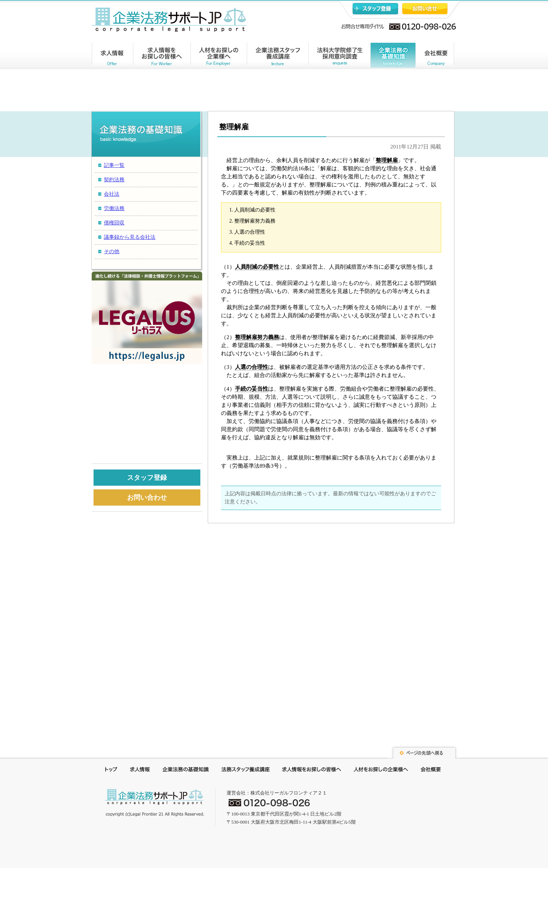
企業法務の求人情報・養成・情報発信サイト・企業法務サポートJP (169, 19)
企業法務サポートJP (154, 802)
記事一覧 (114, 165)
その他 (111, 251)
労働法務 (114, 208)
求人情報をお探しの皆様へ (311, 770)
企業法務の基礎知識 (392, 56)
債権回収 (114, 223)
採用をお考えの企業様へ (381, 770)
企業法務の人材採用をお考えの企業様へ (219, 56)
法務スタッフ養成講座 (245, 770)
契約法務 (114, 179)
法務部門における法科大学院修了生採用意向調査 (339, 56)
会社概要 (434, 56)
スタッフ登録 (375, 9)
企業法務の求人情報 (112, 56)
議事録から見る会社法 (129, 237)
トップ (111, 770)
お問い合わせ (425, 9)
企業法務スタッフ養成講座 (277, 56)
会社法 (111, 194)
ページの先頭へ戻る (424, 751)
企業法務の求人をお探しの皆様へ (162, 56)
